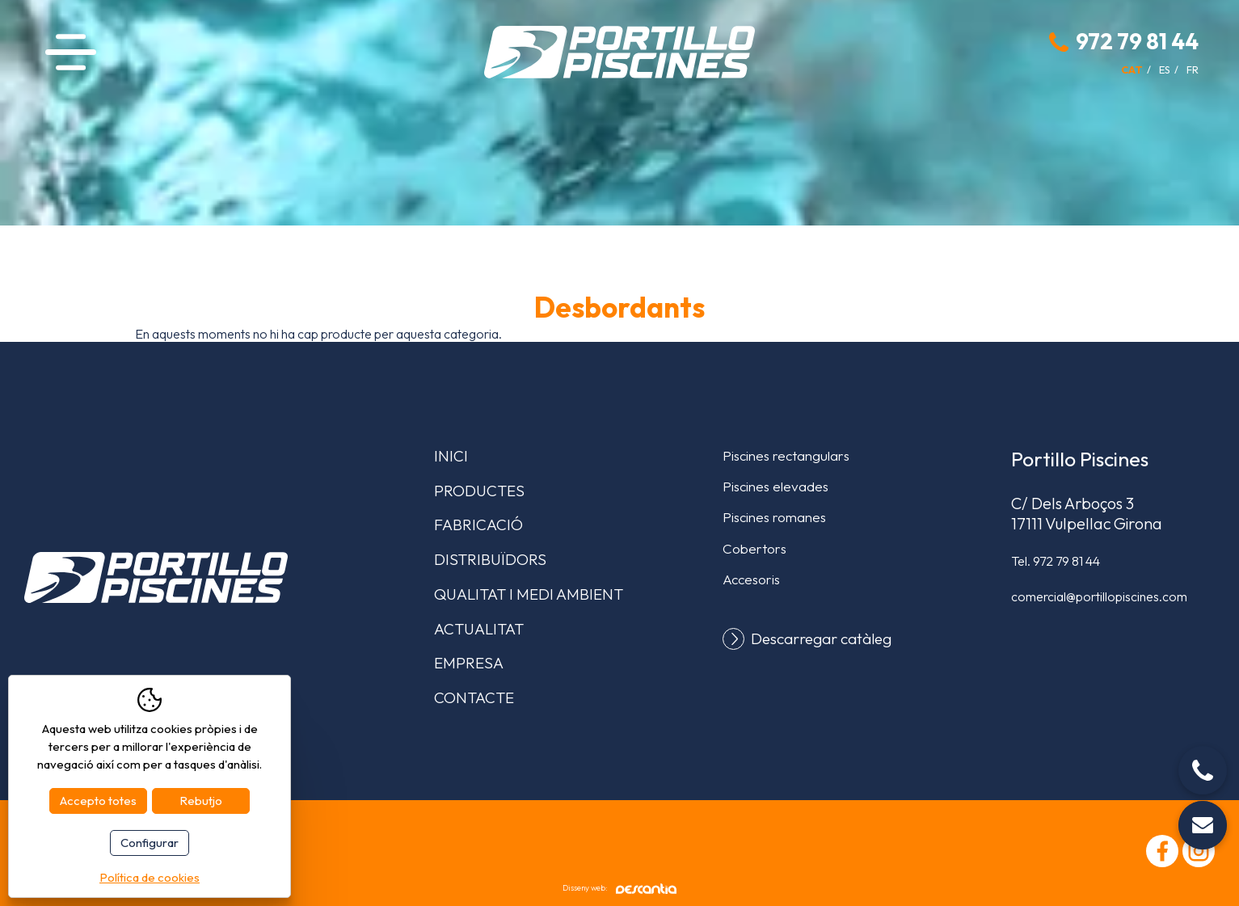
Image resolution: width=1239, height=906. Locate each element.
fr (1192, 69)
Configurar (149, 842)
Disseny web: (619, 888)
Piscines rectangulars (786, 455)
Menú (70, 52)
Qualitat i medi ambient (528, 594)
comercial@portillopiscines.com (1099, 596)
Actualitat (479, 628)
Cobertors (754, 548)
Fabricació (478, 524)
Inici (451, 456)
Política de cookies (149, 877)
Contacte (474, 697)
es (1164, 69)
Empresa (469, 662)
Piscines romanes (774, 516)
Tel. (1055, 561)
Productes (479, 490)
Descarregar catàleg (821, 639)
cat (1132, 69)
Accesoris (751, 579)
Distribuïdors (490, 559)
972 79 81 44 (1137, 41)
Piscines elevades (775, 486)
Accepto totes (98, 800)
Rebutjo (200, 800)
